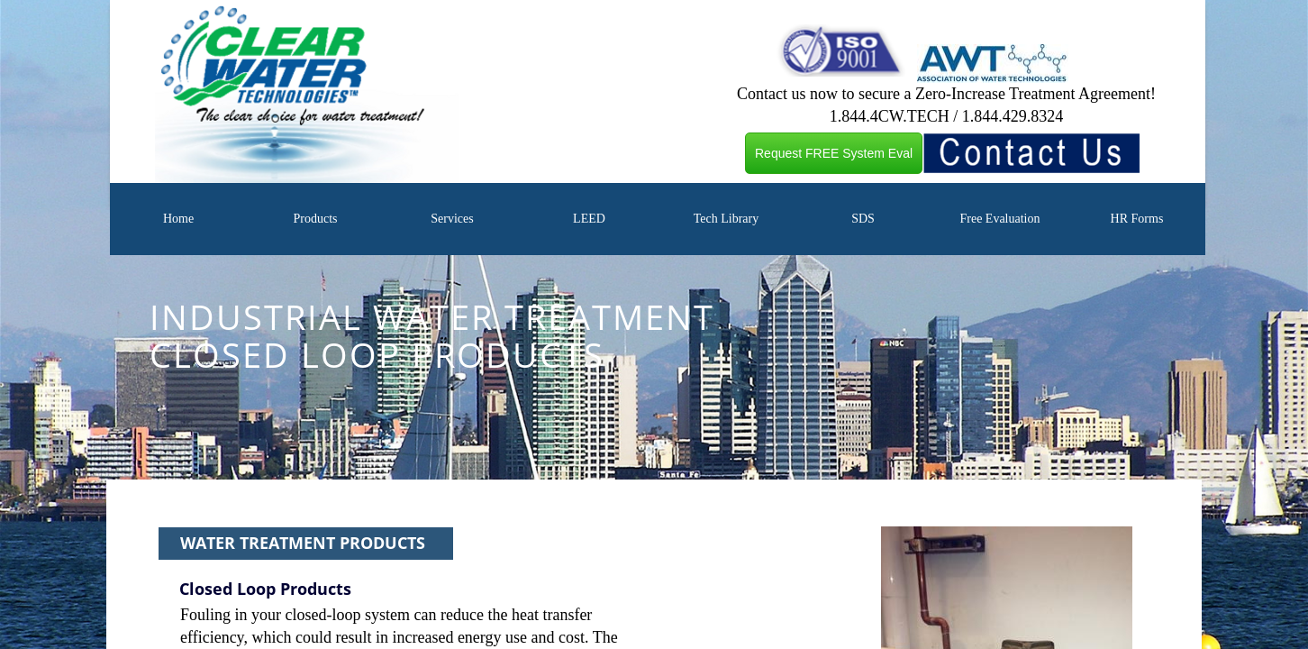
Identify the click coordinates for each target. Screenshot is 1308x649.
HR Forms (1137, 218)
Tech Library (726, 218)
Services (452, 218)
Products (315, 218)
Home (178, 218)
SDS (863, 218)
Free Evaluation (999, 218)
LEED (589, 218)
